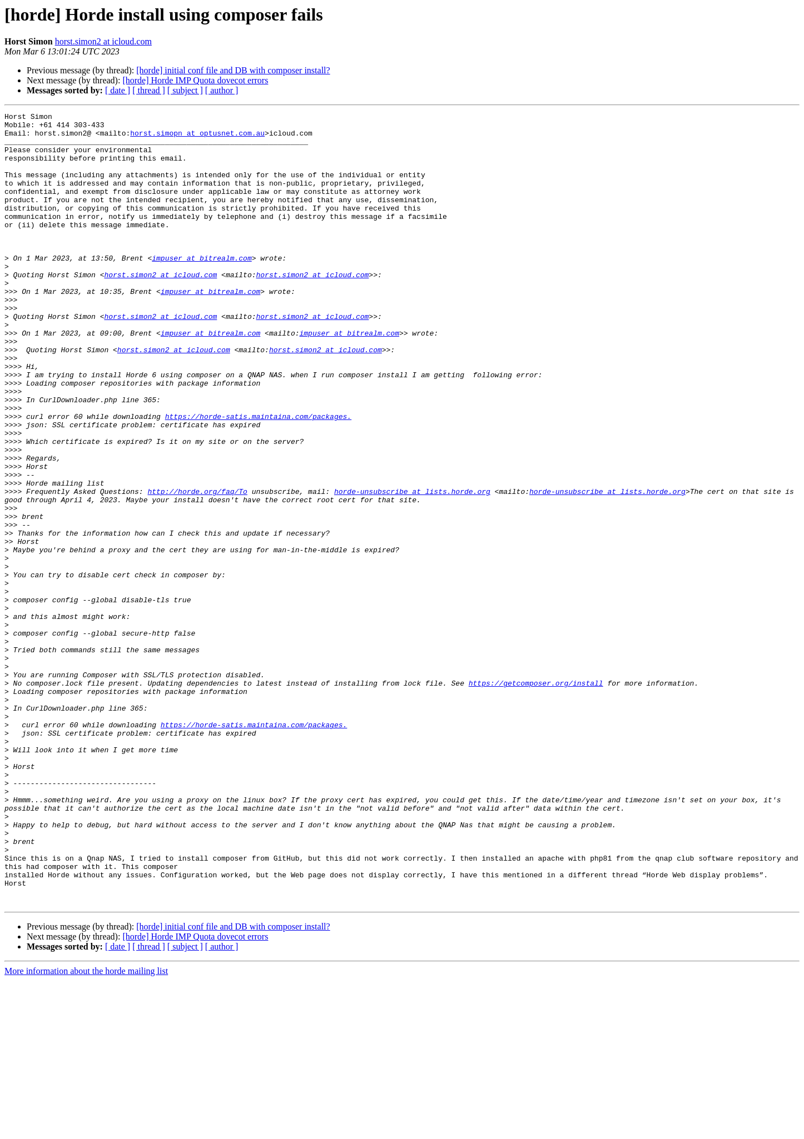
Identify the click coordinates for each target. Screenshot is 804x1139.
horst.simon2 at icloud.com (103, 41)
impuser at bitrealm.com (201, 288)
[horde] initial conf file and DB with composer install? (233, 70)
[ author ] (222, 90)
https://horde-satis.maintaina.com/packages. (258, 478)
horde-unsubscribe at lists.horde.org (412, 568)
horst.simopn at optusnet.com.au (197, 138)
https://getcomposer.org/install (536, 798)
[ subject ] (185, 90)
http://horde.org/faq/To (197, 568)
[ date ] (117, 90)
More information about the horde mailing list (86, 1129)
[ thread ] (148, 90)
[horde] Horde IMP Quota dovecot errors (195, 80)
